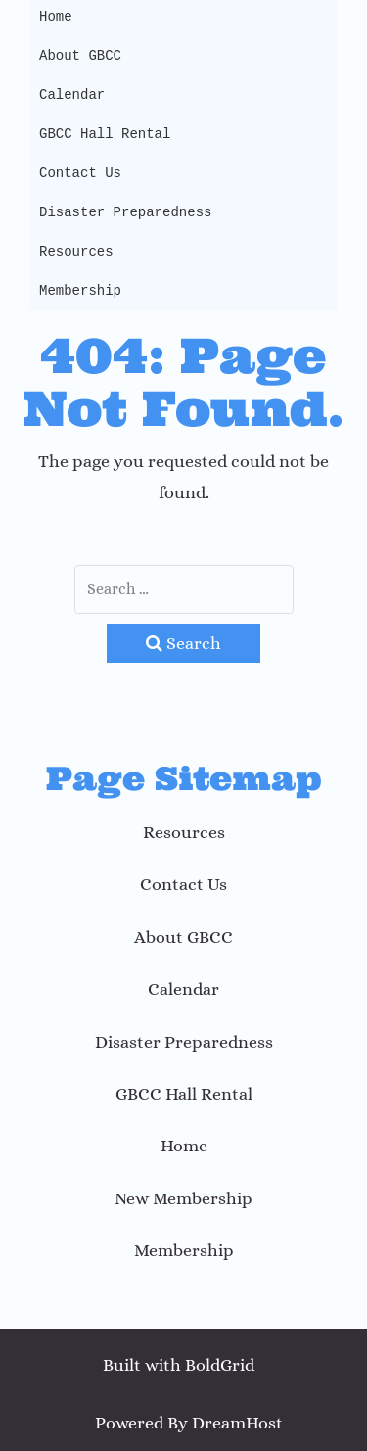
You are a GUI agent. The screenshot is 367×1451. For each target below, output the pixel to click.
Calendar (72, 94)
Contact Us (80, 173)
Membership (80, 290)
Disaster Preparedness (125, 212)
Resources (76, 251)
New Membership (183, 1198)
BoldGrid (219, 1365)
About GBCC (80, 55)
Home (184, 1145)
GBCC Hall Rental (104, 133)
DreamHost (237, 1422)
